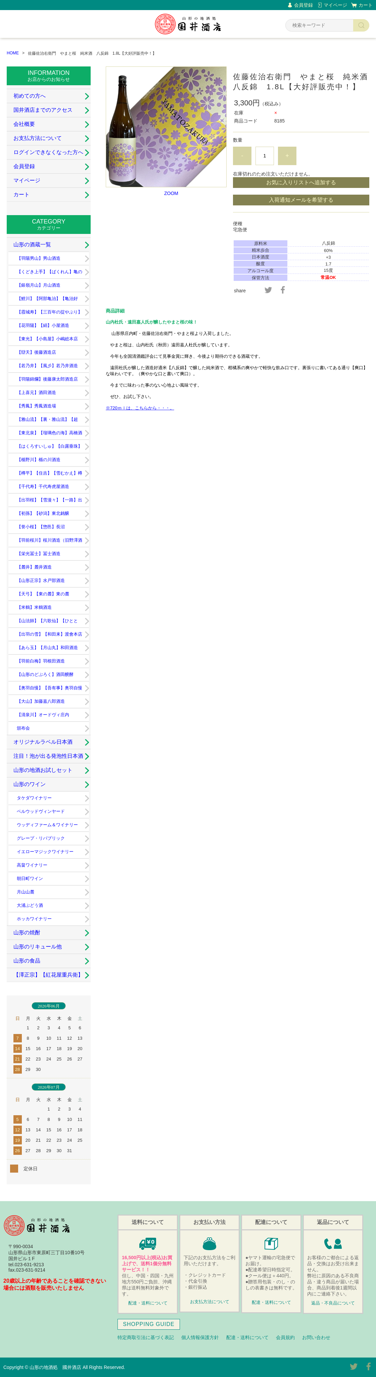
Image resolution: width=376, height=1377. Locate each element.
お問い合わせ (316, 1337)
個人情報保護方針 (200, 1337)
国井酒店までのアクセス (43, 110)
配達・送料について (148, 1303)
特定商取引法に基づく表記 (145, 1337)
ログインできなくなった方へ (48, 152)
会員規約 (285, 1337)
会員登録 (303, 5)
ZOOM (171, 193)
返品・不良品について (333, 1303)
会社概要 (24, 124)
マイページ (335, 5)
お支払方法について (37, 138)
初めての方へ (29, 96)
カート (366, 5)
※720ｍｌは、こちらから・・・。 (140, 407)
